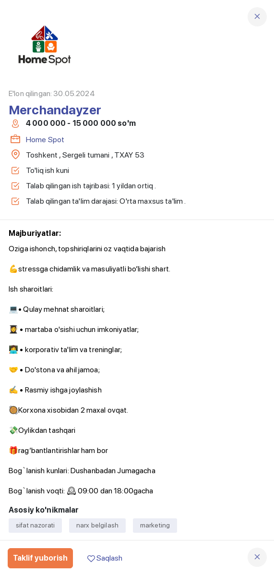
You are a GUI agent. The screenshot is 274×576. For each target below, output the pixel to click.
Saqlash (104, 558)
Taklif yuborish (40, 558)
